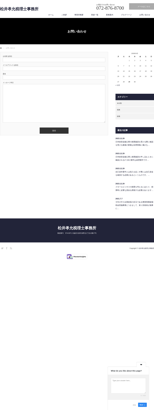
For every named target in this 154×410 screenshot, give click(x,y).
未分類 (119, 103)
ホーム (51, 15)
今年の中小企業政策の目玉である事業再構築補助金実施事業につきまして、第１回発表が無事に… (134, 205)
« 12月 (118, 85)
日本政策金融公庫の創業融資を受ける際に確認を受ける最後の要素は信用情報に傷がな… (134, 143)
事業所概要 (78, 15)
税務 (118, 110)
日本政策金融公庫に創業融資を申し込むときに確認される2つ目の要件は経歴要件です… (134, 158)
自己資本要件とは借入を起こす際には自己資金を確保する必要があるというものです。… (134, 173)
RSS (11, 248)
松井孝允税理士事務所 (19, 9)
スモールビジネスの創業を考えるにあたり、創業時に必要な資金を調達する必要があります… (134, 188)
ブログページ (126, 15)
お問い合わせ (144, 15)
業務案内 (109, 15)
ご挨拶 (64, 15)
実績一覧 (94, 15)
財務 (118, 116)
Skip (134, 405)
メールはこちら (144, 6)
